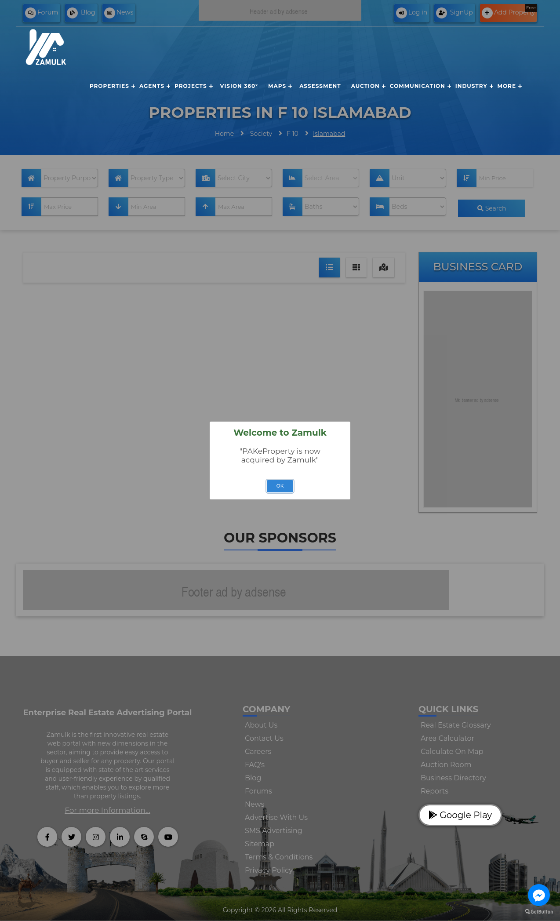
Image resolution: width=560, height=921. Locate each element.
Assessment (320, 86)
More (507, 86)
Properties (109, 86)
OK (280, 486)
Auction (365, 86)
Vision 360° (239, 86)
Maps (277, 86)
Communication (417, 86)
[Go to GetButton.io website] (539, 912)
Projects (191, 86)
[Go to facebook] (539, 895)
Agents (151, 86)
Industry (471, 86)
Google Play (460, 815)
